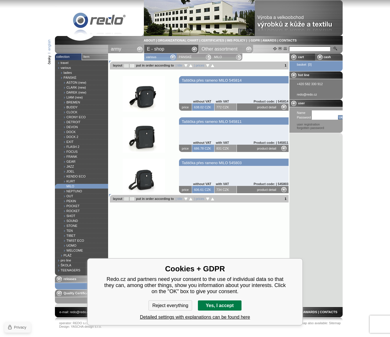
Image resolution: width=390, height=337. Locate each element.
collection (63, 56)
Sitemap (335, 323)
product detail (266, 107)
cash (327, 57)
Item (86, 56)
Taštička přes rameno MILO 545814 (212, 80)
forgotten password (310, 128)
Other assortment (220, 48)
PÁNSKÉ (185, 57)
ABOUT (149, 40)
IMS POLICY (236, 40)
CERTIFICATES (212, 40)
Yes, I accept (220, 305)
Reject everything (170, 305)
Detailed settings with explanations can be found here (195, 317)
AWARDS (269, 40)
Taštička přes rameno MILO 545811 (212, 121)
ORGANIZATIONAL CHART (178, 40)
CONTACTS (287, 40)
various (151, 57)
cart (301, 57)
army (116, 48)
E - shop (155, 48)
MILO (99, 21)
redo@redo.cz (80, 312)
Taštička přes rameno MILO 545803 (212, 163)
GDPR (255, 40)
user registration (308, 124)
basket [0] (304, 64)
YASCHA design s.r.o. (86, 326)
